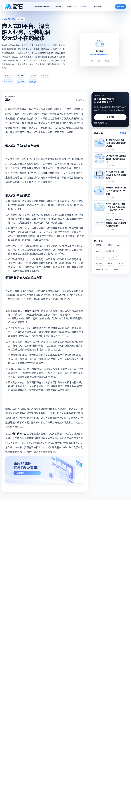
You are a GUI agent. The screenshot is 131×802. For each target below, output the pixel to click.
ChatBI (98, 251)
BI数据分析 (110, 251)
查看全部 (123, 133)
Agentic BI (100, 257)
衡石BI (109, 245)
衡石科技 (99, 245)
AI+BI (116, 269)
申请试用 (110, 117)
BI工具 (121, 263)
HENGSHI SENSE (102, 269)
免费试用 (120, 6)
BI (118, 245)
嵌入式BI (110, 263)
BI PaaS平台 (113, 257)
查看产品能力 (100, 123)
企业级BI (99, 263)
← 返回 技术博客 (8, 19)
